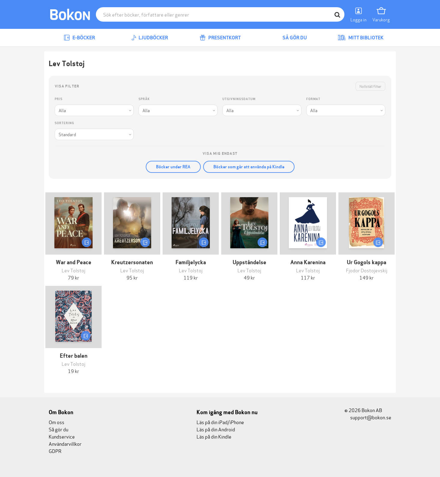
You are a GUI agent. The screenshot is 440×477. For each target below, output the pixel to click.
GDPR (55, 450)
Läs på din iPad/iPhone (220, 421)
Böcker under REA (173, 167)
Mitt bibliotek (360, 38)
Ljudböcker (149, 38)
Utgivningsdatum (238, 99)
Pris (59, 99)
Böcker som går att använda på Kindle (248, 167)
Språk (144, 99)
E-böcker (79, 38)
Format (313, 99)
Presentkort (220, 38)
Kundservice (62, 436)
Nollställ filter (370, 86)
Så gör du (290, 38)
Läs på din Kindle (214, 436)
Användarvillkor (65, 443)
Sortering (64, 123)
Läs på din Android (216, 429)
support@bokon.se (367, 417)
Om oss (56, 421)
